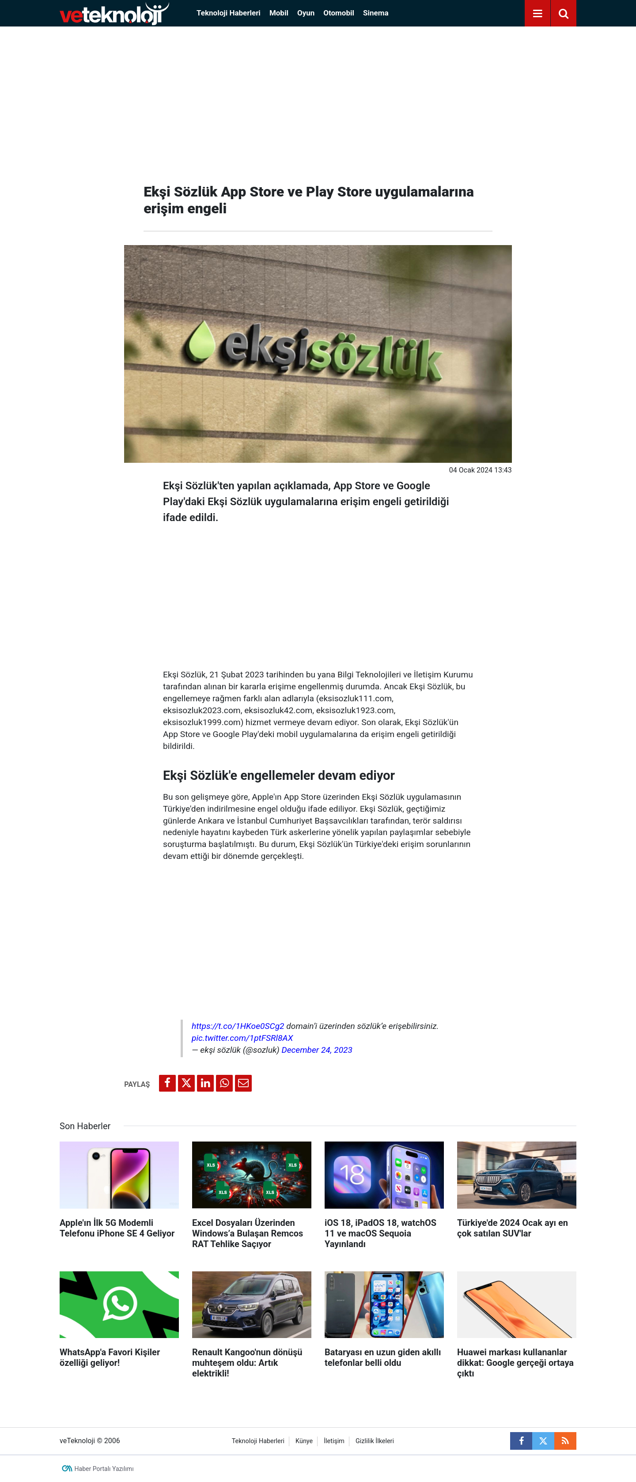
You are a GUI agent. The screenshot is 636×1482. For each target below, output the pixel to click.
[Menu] (537, 13)
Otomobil (338, 12)
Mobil (278, 12)
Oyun (305, 12)
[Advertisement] (318, 101)
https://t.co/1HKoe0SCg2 (238, 1026)
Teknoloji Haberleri (229, 12)
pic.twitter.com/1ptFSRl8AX (242, 1038)
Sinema (376, 12)
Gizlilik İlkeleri (375, 1441)
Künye (304, 1441)
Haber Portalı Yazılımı (104, 1468)
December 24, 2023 (317, 1050)
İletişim (334, 1441)
